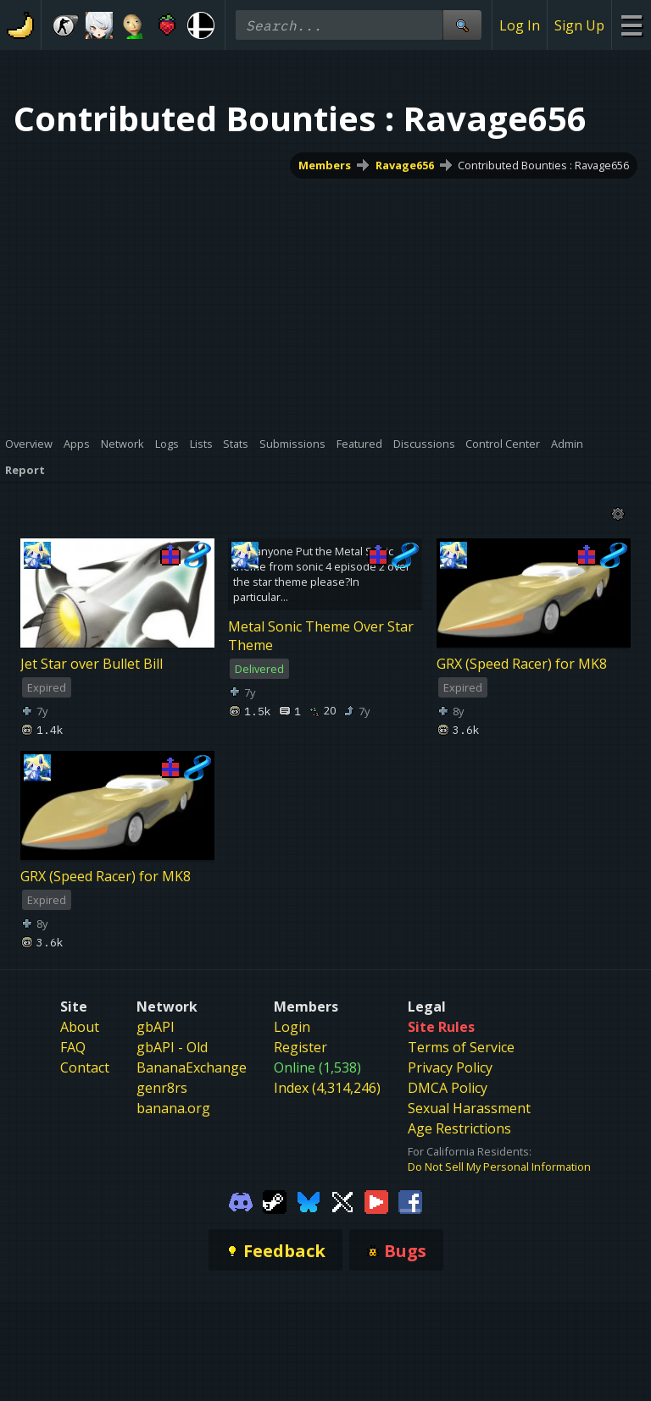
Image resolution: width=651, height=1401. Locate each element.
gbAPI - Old (172, 1047)
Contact (84, 1067)
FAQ (73, 1047)
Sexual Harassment (469, 1108)
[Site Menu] (631, 25)
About (79, 1027)
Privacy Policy (450, 1067)
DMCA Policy (447, 1087)
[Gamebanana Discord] (240, 1201)
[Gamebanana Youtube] (376, 1201)
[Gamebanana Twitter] (342, 1201)
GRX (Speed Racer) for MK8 (522, 663)
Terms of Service (461, 1047)
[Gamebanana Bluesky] (308, 1201)
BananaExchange (191, 1067)
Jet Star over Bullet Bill (91, 663)
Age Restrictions (459, 1128)
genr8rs (161, 1087)
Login (292, 1027)
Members (324, 165)
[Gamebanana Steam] (274, 1201)
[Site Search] (461, 25)
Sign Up (579, 25)
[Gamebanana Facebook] (410, 1201)
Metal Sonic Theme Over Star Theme (321, 635)
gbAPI (155, 1027)
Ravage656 (405, 165)
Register (300, 1047)
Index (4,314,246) (327, 1087)
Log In (519, 25)
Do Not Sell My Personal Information (499, 1166)
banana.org (173, 1108)
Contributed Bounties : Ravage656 (543, 165)
